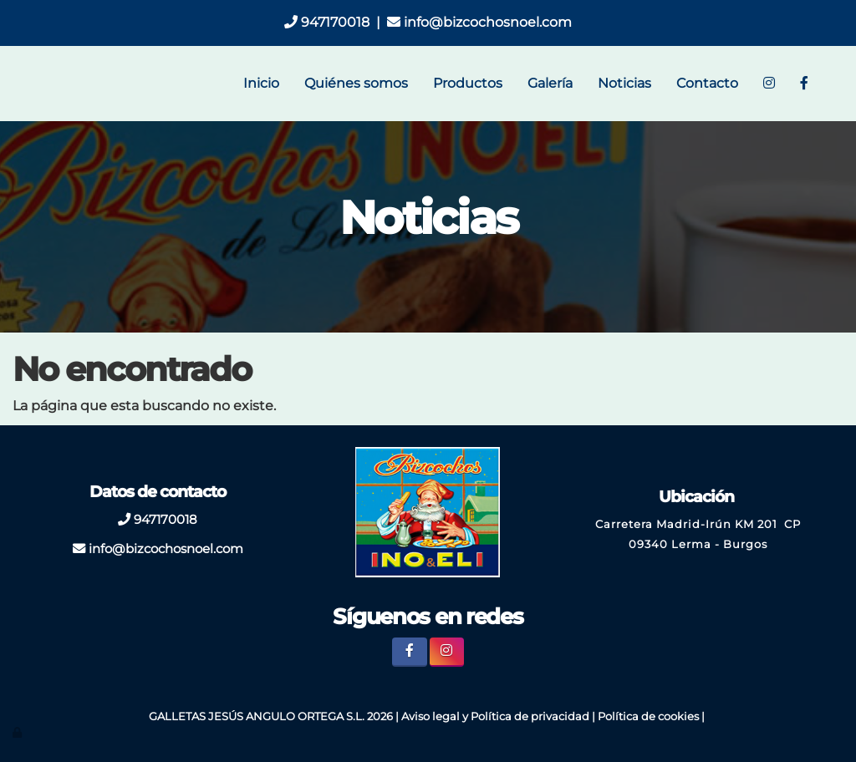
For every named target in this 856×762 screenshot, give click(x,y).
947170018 (326, 22)
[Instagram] (769, 83)
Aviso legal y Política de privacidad (495, 716)
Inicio (261, 83)
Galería (550, 83)
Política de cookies (648, 716)
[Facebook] (804, 83)
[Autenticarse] (18, 732)
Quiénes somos (356, 83)
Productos (467, 83)
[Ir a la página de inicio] (18, 83)
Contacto (707, 83)
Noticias (624, 83)
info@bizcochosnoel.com (479, 22)
